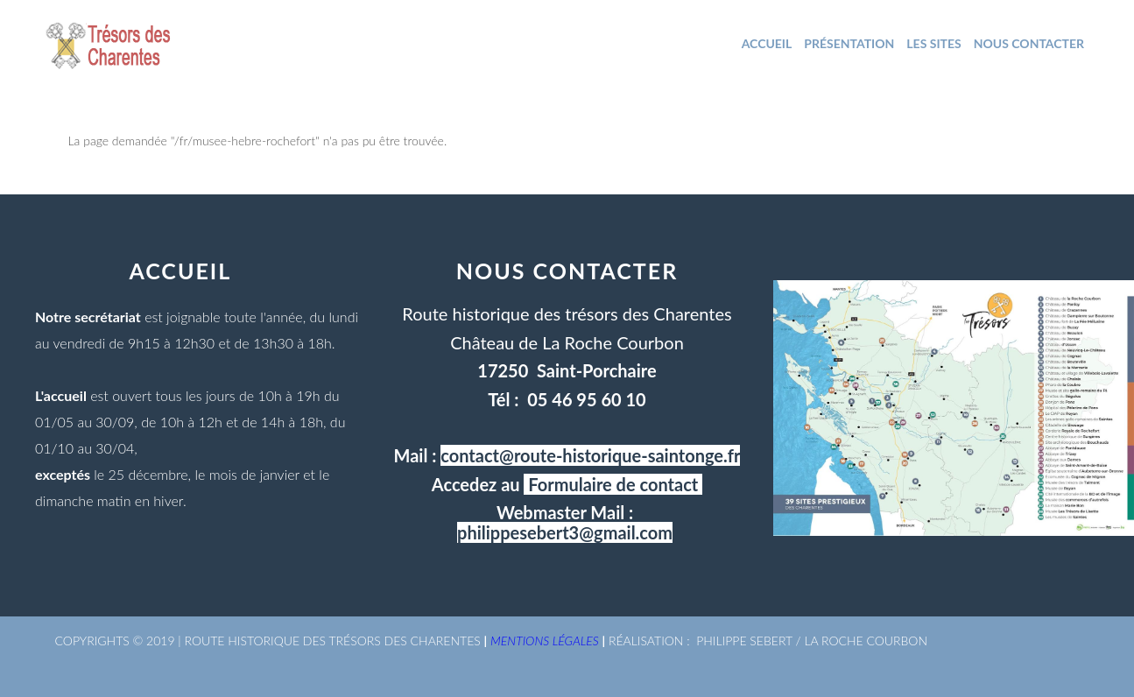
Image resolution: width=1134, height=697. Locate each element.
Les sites (933, 43)
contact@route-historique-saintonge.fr (590, 455)
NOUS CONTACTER (1029, 43)
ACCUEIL (767, 43)
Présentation (849, 43)
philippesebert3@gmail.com (565, 532)
